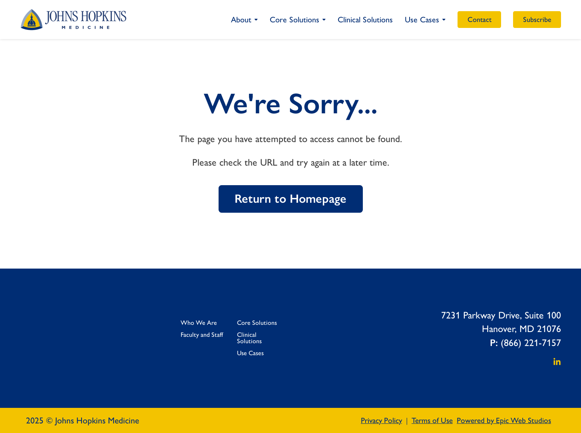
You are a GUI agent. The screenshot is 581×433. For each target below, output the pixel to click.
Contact (479, 19)
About (241, 19)
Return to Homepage (290, 198)
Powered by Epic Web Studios (504, 420)
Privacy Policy (381, 420)
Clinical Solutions (365, 19)
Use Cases (422, 19)
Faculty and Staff (202, 334)
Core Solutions (294, 19)
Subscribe (537, 19)
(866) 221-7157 (531, 342)
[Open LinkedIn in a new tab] (557, 361)
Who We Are (199, 322)
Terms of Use (432, 420)
